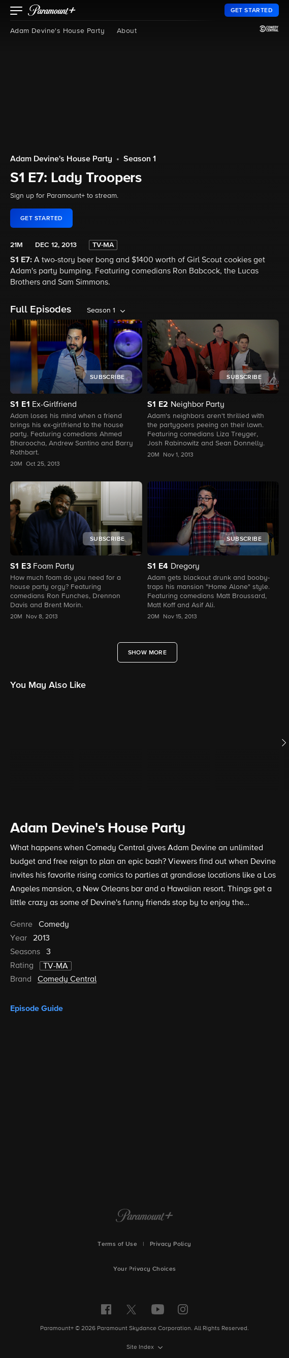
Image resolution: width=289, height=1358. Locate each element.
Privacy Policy (170, 1244)
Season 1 (139, 159)
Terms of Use (117, 1244)
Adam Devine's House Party (57, 30)
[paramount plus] (52, 10)
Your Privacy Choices (144, 1269)
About (127, 30)
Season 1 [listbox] (101, 310)
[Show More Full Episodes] (147, 652)
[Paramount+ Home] (144, 1216)
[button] (16, 12)
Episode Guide (36, 1008)
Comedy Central (67, 980)
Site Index (140, 1347)
